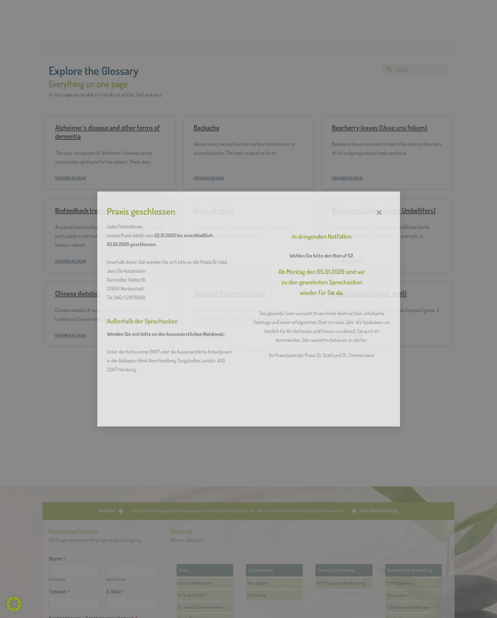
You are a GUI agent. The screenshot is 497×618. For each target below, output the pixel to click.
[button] (14, 604)
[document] (248, 309)
